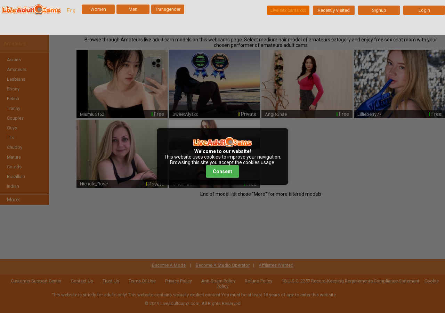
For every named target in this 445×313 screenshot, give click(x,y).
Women (98, 9)
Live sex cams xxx (288, 10)
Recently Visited (334, 10)
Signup (379, 10)
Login (424, 10)
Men (133, 9)
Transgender (167, 9)
